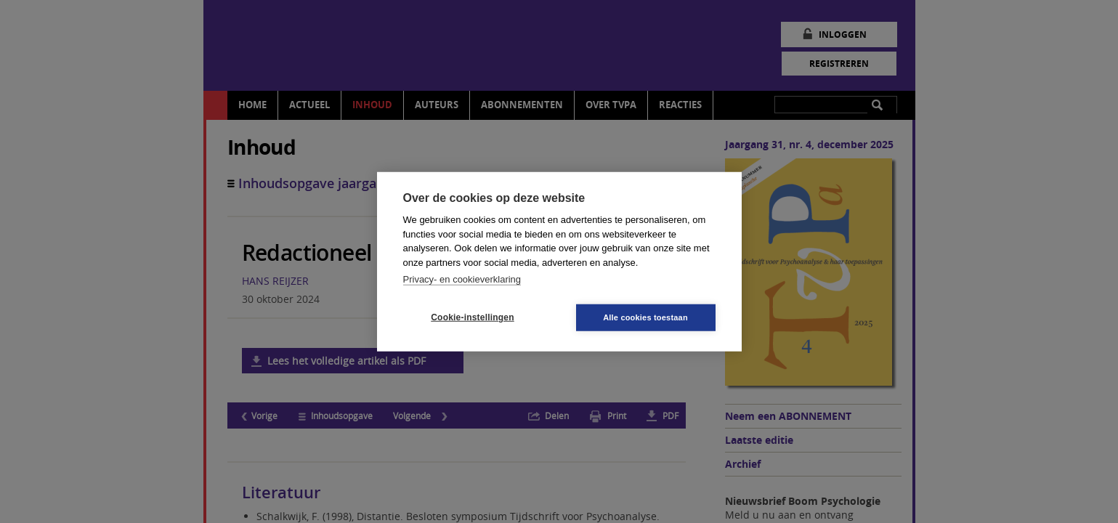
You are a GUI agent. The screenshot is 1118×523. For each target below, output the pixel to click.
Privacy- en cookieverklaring (462, 279)
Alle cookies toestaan (645, 316)
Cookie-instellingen (472, 317)
